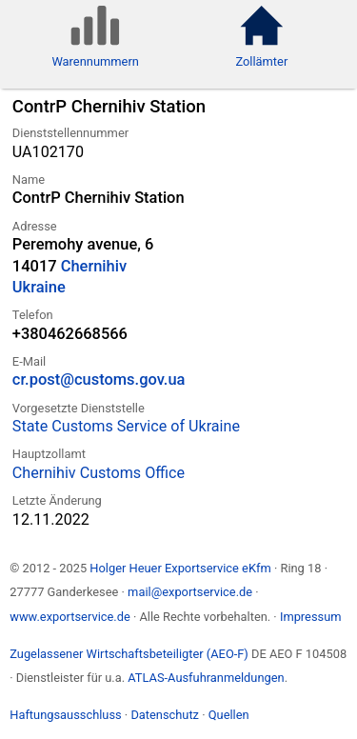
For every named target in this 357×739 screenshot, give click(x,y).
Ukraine (39, 287)
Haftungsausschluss (65, 715)
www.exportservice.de (70, 616)
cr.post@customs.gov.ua (99, 379)
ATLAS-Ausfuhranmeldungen (206, 677)
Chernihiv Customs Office (98, 473)
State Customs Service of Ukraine (126, 426)
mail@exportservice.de (190, 592)
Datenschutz (164, 715)
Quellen (228, 715)
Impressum (311, 616)
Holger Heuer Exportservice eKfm (179, 568)
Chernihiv (94, 266)
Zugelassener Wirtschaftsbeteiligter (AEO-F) (129, 654)
